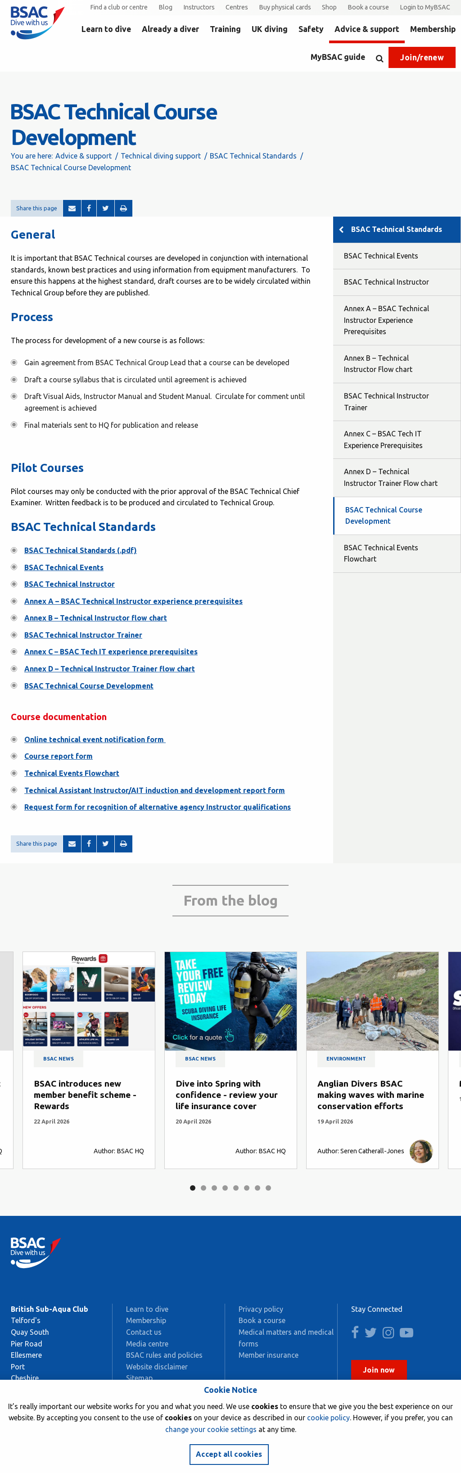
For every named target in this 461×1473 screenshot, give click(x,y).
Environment (346, 1058)
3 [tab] (214, 1188)
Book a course (368, 7)
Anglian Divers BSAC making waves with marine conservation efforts (370, 1095)
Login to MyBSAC (425, 7)
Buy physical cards (285, 7)
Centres (237, 7)
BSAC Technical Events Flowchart (381, 553)
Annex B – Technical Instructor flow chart (95, 618)
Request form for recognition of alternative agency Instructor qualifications (157, 807)
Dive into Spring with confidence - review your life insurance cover (227, 1095)
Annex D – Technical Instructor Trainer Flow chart (391, 477)
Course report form (58, 756)
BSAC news (58, 1058)
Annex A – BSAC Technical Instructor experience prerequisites (133, 601)
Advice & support (366, 29)
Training (225, 29)
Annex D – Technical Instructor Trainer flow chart (109, 669)
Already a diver (170, 29)
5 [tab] (236, 1188)
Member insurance (268, 1355)
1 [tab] (192, 1188)
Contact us (144, 1332)
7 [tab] (257, 1188)
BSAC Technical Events (64, 567)
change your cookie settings (211, 1429)
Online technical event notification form (95, 739)
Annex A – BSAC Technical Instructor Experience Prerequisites (386, 319)
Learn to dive (106, 29)
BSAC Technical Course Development (89, 686)
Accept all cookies (229, 1454)
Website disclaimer (157, 1367)
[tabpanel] (89, 1060)
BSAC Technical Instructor (69, 584)
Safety (311, 29)
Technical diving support (161, 156)
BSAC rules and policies (164, 1355)
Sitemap (139, 1378)
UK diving (270, 29)
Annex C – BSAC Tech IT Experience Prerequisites (383, 439)
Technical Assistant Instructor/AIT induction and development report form (154, 790)
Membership (433, 29)
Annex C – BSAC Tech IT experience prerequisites (111, 652)
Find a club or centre (119, 7)
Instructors (199, 7)
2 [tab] (203, 1188)
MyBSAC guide (338, 57)
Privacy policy (261, 1309)
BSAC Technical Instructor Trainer (83, 635)
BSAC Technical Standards (253, 156)
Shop (329, 7)
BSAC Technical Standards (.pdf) (80, 550)
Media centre (147, 1344)
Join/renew (422, 57)
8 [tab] (268, 1188)
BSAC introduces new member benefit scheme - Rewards (85, 1095)
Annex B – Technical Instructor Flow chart (378, 364)
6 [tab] (246, 1188)
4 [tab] (225, 1188)
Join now (379, 1370)
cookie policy (328, 1418)
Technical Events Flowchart (71, 773)
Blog (165, 7)
